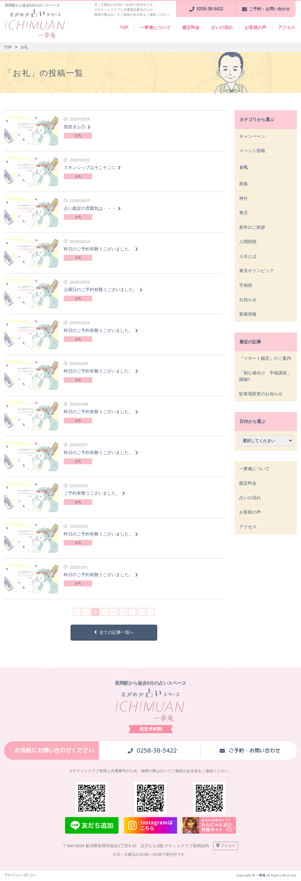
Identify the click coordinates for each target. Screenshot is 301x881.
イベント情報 (252, 151)
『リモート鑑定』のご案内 (265, 364)
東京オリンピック (256, 274)
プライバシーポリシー (20, 876)
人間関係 (248, 245)
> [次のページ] (141, 612)
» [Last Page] (151, 612)
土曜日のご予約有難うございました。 (100, 289)
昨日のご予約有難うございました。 (98, 249)
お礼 (78, 135)
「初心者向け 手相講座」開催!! (265, 382)
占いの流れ (222, 27)
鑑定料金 (191, 27)
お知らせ (248, 304)
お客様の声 (255, 27)
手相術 (245, 289)
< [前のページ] (77, 612)
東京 (243, 215)
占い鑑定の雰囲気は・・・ (90, 208)
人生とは (248, 259)
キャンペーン (252, 136)
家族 (243, 185)
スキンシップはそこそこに (90, 167)
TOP (124, 27)
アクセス (286, 27)
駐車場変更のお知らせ (261, 400)
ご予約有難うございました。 (92, 493)
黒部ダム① (74, 127)
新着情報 (248, 319)
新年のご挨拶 (252, 230)
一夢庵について (155, 27)
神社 (243, 200)
